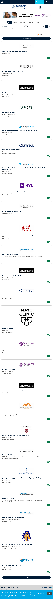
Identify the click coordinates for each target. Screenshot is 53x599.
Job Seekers (39, 2)
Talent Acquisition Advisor (9, 92)
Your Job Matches (31, 22)
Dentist (4, 412)
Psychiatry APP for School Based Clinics (12, 565)
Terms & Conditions (13, 587)
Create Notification (46, 35)
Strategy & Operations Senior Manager (12, 211)
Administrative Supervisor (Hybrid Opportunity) (14, 51)
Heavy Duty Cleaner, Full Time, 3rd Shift (12, 275)
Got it (49, 593)
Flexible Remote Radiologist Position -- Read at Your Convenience (19, 130)
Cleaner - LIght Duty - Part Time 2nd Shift (12, 391)
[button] (49, 26)
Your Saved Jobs (41, 22)
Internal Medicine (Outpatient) (10, 254)
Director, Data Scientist (8, 295)
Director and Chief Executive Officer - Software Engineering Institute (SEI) (21, 235)
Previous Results (26, 38)
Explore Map (22, 22)
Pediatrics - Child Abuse (8, 498)
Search (9, 22)
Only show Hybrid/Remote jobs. (11, 29)
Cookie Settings (42, 593)
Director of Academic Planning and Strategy (13, 191)
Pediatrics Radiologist (8, 328)
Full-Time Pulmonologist (8, 369)
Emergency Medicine (7, 454)
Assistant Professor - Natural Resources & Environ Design (17, 544)
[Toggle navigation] (40, 7)
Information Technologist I (9, 112)
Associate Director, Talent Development (12, 71)
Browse (15, 22)
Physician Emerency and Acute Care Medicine (13, 517)
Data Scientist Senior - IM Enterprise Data (13, 349)
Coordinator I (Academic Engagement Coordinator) (15, 435)
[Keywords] (12, 26)
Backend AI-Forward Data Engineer (11, 149)
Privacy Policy (5, 589)
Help (3, 587)
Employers (48, 2)
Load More (26, 577)
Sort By (3, 35)
